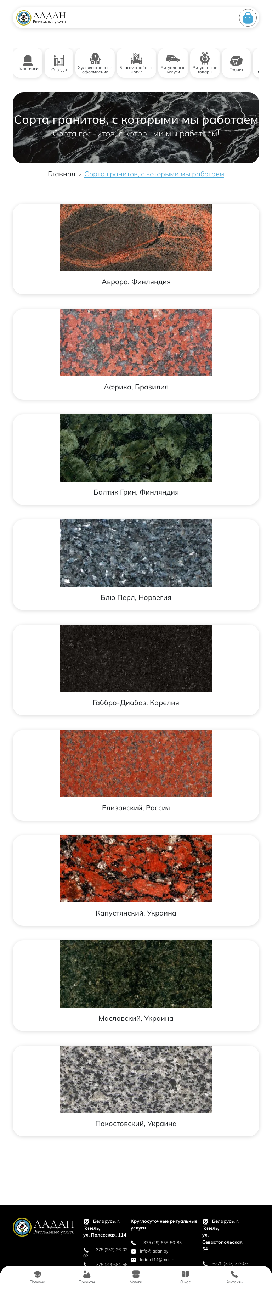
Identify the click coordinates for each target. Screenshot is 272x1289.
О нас (185, 1277)
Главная (61, 173)
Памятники (28, 63)
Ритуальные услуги (173, 62)
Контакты (234, 1277)
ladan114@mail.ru (153, 1259)
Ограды (59, 63)
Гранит (237, 63)
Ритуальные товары (205, 62)
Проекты (87, 1277)
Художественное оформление (95, 62)
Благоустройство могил (136, 62)
